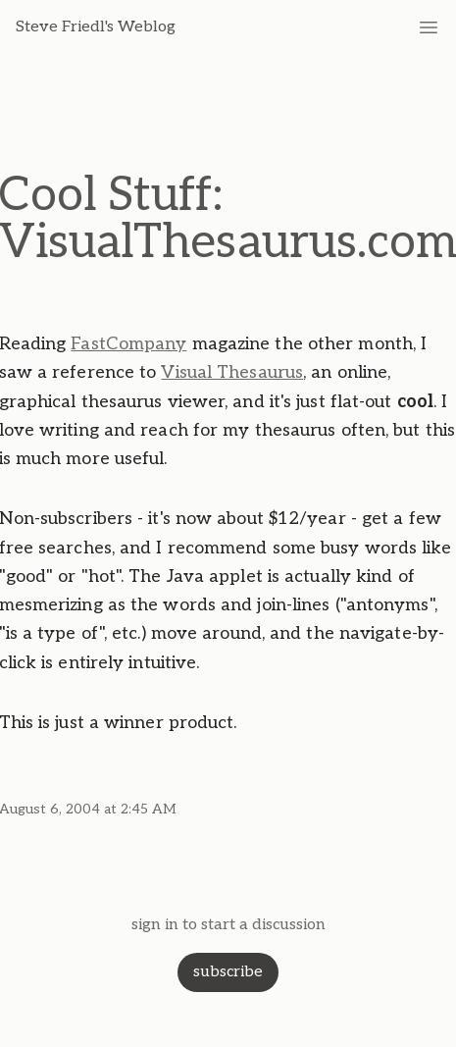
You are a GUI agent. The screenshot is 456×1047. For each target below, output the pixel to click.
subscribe (228, 972)
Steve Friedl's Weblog (96, 27)
